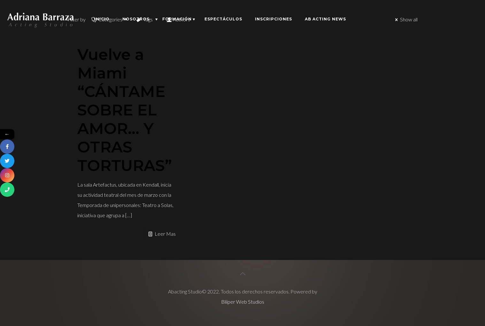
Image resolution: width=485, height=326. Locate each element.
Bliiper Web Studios (242, 302)
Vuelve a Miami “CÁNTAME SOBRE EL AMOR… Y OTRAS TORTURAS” (124, 110)
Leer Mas (165, 234)
